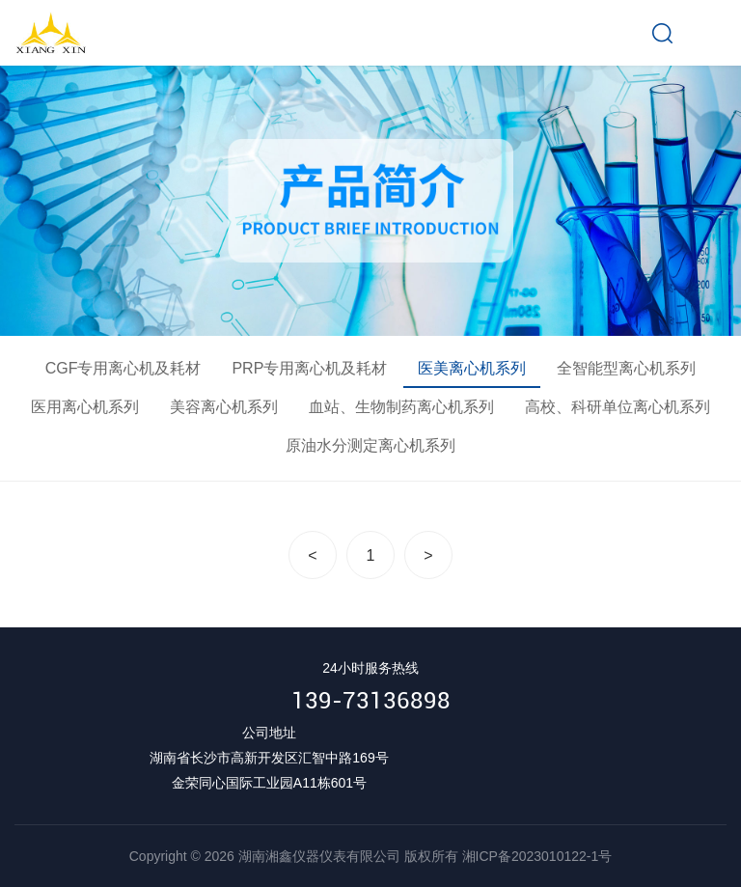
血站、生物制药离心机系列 (401, 407)
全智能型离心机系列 (626, 368)
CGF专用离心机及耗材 (123, 368)
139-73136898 (371, 700)
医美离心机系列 (472, 368)
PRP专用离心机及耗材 (309, 368)
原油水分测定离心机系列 (370, 445)
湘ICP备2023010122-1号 (537, 856)
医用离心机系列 (85, 407)
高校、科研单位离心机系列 (617, 407)
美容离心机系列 (224, 407)
